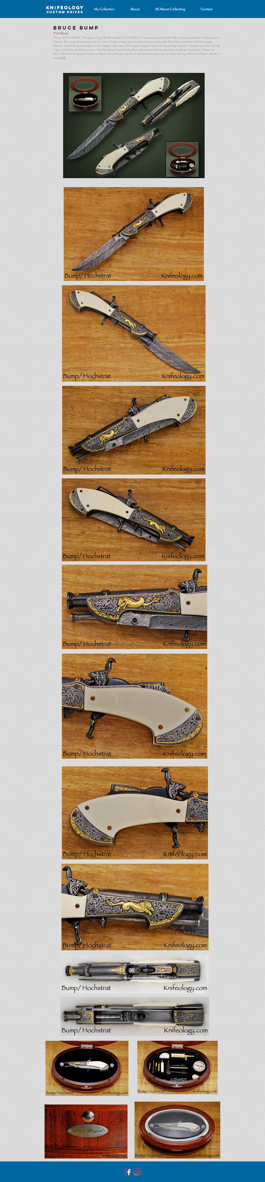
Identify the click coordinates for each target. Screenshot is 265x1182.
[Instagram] (137, 1171)
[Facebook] (128, 1171)
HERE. (62, 58)
